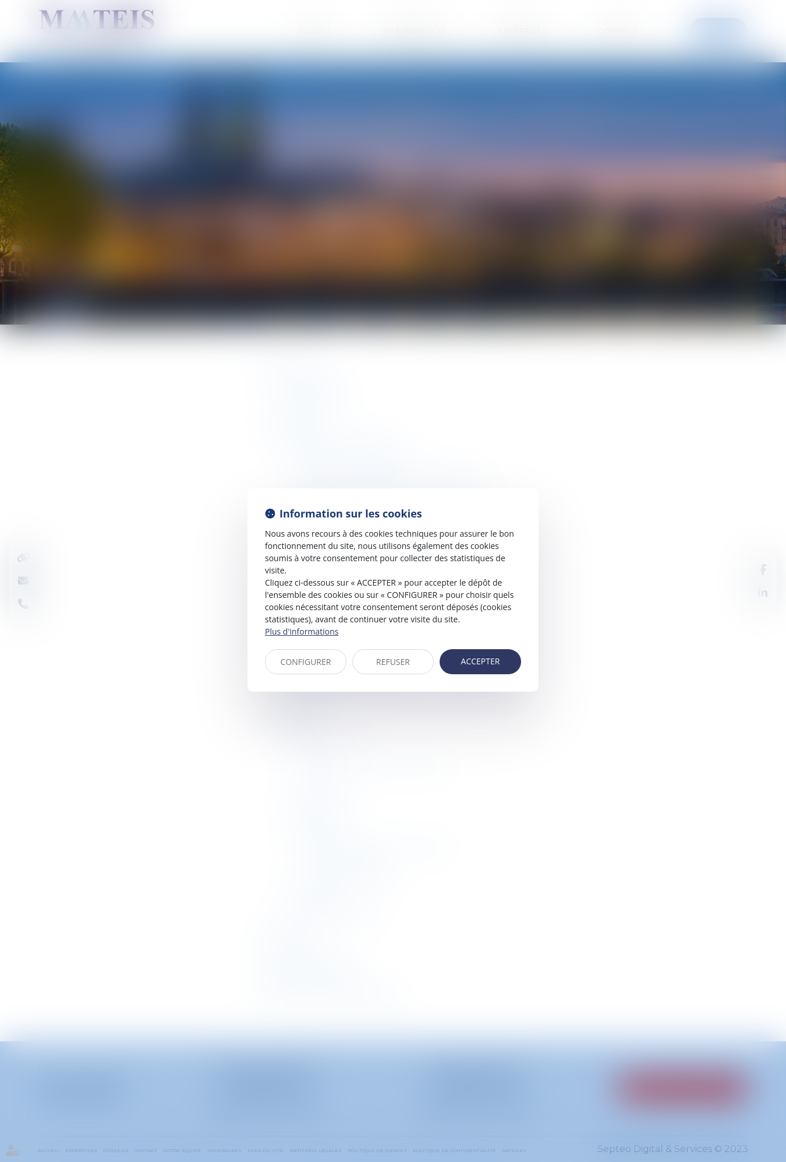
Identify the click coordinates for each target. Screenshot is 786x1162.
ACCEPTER (480, 661)
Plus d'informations (301, 631)
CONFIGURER (306, 661)
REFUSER (393, 661)
